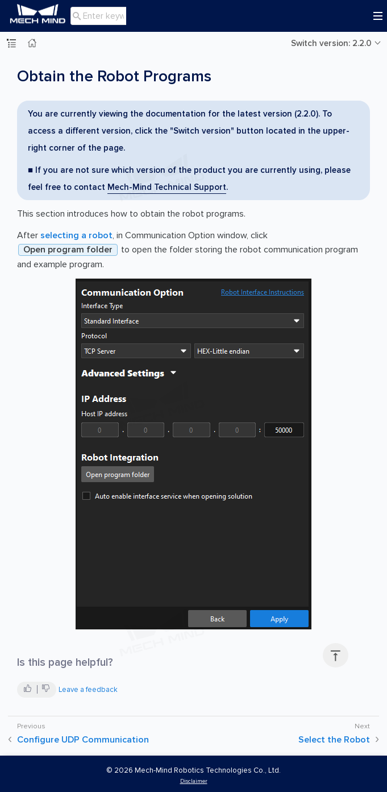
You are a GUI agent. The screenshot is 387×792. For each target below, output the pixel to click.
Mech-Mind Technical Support (166, 187)
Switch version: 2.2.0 (331, 43)
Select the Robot (334, 739)
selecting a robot (76, 235)
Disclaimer (193, 781)
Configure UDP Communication (83, 739)
